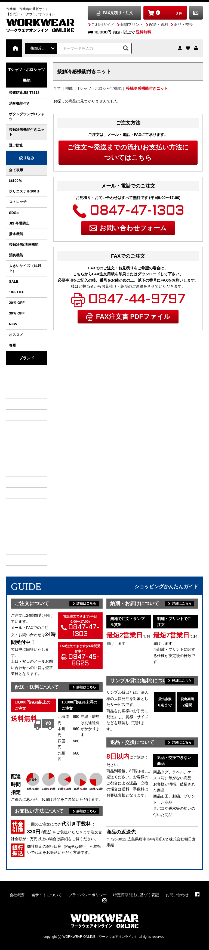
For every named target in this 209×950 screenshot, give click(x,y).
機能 (69, 88)
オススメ (16, 335)
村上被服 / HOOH (19, 381)
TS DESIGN (19, 437)
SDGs (14, 213)
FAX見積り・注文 (118, 13)
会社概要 (17, 895)
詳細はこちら (86, 603)
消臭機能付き (19, 103)
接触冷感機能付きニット (26, 131)
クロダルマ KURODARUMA (19, 392)
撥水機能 (16, 234)
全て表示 (16, 170)
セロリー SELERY (19, 526)
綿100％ (15, 181)
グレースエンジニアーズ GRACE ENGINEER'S (19, 481)
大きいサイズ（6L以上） (25, 268)
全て (57, 88)
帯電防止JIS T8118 (24, 93)
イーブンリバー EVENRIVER (19, 415)
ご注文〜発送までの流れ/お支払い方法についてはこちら (128, 152)
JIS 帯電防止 (19, 223)
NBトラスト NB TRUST (19, 448)
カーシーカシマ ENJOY (19, 560)
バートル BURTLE (19, 370)
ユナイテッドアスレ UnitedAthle (19, 537)
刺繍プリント (131, 24)
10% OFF (16, 292)
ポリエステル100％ (24, 191)
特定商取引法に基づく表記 (136, 895)
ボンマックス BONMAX (19, 493)
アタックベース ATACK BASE (19, 426)
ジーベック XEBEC (19, 403)
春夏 (12, 345)
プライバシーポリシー (88, 895)
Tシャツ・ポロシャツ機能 (99, 88)
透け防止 (16, 145)
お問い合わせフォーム (133, 228)
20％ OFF (16, 303)
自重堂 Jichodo (19, 459)
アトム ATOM (19, 548)
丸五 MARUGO (19, 470)
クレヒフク (19, 504)
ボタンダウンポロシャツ (26, 116)
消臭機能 (16, 255)
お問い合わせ (196, 13)
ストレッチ (18, 202)
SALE (14, 281)
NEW (13, 324)
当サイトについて (46, 895)
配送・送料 (158, 24)
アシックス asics (19, 515)
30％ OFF (16, 313)
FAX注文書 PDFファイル (133, 316)
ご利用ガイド (102, 24)
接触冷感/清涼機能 (23, 244)
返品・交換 (183, 24)
